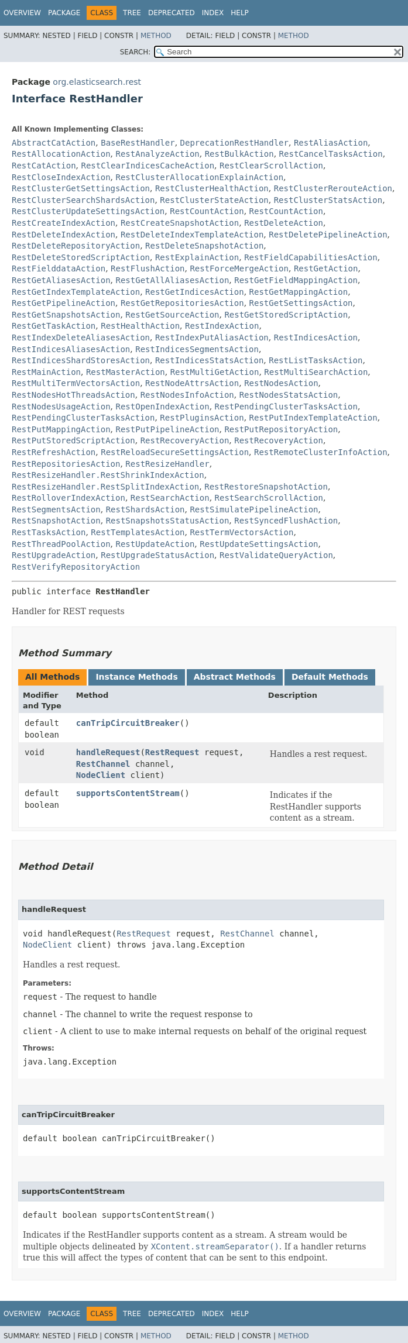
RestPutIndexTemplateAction (313, 417)
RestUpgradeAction (53, 555)
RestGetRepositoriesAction (182, 303)
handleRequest (108, 752)
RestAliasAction (331, 142)
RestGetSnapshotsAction (66, 314)
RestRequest (172, 752)
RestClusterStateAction (214, 200)
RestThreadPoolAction (61, 544)
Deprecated (171, 13)
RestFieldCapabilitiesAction (311, 257)
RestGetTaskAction (53, 325)
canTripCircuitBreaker (128, 723)
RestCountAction (207, 211)
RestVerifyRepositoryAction (76, 566)
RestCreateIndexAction (63, 223)
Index (213, 13)
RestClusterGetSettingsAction (81, 188)
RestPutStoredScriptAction (73, 440)
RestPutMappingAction (61, 429)
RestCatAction (44, 165)
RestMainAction (46, 372)
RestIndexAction (222, 325)
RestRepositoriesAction (66, 464)
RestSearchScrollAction (269, 497)
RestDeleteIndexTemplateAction (192, 234)
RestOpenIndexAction (162, 406)
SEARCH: (135, 52)
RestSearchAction (170, 497)
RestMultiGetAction (214, 372)
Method (156, 36)
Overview (22, 13)
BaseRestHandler (137, 142)
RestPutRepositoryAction (281, 429)
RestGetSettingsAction (301, 303)
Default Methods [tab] (330, 676)
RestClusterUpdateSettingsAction (88, 211)
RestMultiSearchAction (316, 372)
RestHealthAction (140, 325)
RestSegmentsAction (56, 509)
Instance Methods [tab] (136, 676)
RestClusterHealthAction (212, 188)
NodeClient (100, 775)
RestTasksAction (48, 532)
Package (64, 13)
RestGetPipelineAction (63, 303)
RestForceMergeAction (239, 268)
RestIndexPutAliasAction (212, 337)
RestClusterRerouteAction (333, 188)
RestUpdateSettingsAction (259, 544)
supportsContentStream (128, 793)
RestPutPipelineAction (167, 429)
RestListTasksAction (315, 360)
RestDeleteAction (283, 223)
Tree (132, 13)
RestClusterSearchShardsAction (83, 200)
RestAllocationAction (61, 154)
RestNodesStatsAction (288, 395)
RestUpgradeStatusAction (157, 555)
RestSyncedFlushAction (286, 520)
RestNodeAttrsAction (192, 383)
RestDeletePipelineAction (328, 234)
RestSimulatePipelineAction (254, 509)
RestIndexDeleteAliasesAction (81, 337)
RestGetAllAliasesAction (172, 280)
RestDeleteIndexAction (63, 234)
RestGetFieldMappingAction (296, 280)
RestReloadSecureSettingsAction (175, 452)
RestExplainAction (197, 257)
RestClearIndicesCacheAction (147, 165)
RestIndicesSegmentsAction (197, 349)
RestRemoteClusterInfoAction (321, 452)
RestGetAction (326, 268)
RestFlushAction (147, 268)
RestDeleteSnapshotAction (204, 245)
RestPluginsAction (202, 417)
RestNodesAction (281, 383)
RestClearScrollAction (271, 165)
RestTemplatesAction (137, 532)
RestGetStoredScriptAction (286, 314)
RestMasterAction (125, 372)
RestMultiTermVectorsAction (76, 383)
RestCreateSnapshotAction (180, 223)
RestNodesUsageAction (61, 406)
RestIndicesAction (316, 337)
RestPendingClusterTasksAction (286, 406)
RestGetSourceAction (172, 314)
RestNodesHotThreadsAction (73, 395)
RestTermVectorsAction (241, 532)
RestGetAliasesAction (61, 280)
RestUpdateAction (154, 544)
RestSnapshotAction (56, 520)
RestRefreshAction (53, 452)
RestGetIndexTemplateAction (76, 292)
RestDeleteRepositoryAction (76, 245)
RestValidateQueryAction (276, 555)
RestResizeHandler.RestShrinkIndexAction (108, 475)
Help (240, 13)
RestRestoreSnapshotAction (266, 486)
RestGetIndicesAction (194, 292)
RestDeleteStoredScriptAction (81, 257)
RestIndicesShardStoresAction (81, 360)
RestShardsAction (145, 509)
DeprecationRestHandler (234, 142)
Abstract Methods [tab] (235, 676)
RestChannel (103, 764)
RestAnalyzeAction (157, 154)
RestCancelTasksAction (331, 154)
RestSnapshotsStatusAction (167, 520)
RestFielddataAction (58, 268)
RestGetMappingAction (298, 292)
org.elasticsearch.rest (97, 82)
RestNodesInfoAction (187, 395)
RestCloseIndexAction (61, 177)
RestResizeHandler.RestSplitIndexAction (105, 486)
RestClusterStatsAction (328, 200)
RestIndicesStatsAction (209, 360)
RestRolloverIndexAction (68, 497)
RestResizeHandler (167, 464)
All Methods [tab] (52, 676)
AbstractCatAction (53, 142)
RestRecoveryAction (184, 440)
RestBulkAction (239, 154)
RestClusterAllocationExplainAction (199, 177)
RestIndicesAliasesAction (71, 349)
